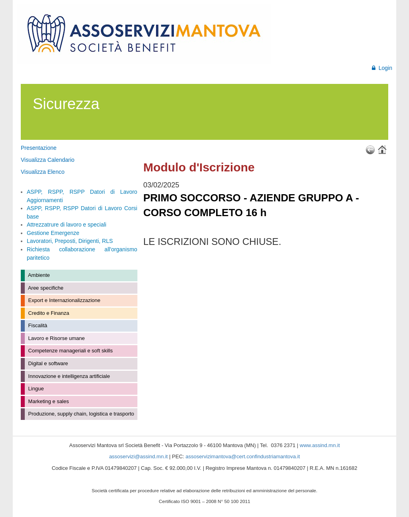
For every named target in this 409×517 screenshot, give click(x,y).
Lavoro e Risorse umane (56, 338)
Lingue (35, 389)
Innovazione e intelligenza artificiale (68, 376)
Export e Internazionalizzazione (63, 300)
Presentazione (39, 148)
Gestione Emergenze (53, 233)
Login (382, 68)
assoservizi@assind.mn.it (138, 456)
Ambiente (38, 275)
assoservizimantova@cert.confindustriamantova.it (243, 456)
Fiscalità (37, 325)
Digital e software (47, 363)
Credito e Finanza (48, 313)
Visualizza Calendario (47, 160)
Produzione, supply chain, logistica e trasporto (80, 414)
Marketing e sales (48, 401)
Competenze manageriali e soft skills (70, 351)
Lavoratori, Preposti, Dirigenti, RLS (70, 241)
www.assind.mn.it (320, 445)
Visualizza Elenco (42, 172)
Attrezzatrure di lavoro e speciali (66, 224)
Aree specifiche (45, 288)
